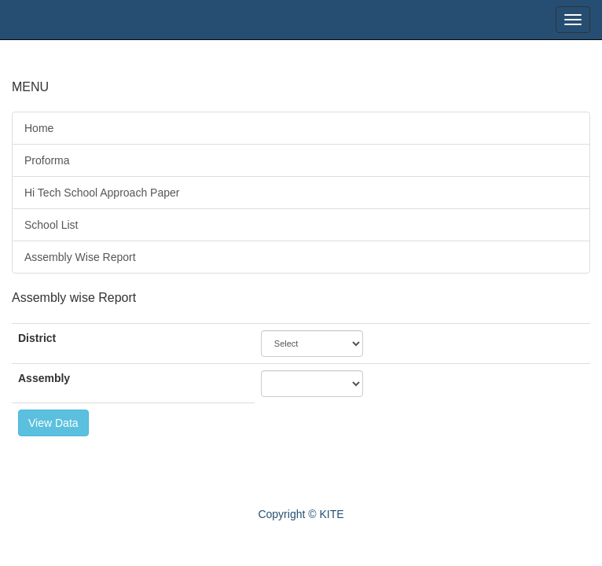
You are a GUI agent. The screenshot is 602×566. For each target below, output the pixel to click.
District (37, 338)
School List (51, 225)
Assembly (44, 378)
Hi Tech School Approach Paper (101, 192)
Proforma (47, 160)
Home (38, 128)
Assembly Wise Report (80, 257)
